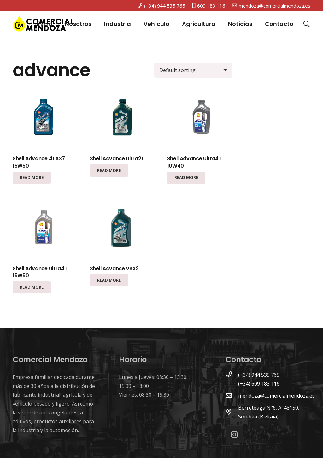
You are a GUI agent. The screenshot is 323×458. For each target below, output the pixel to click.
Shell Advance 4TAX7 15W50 (39, 162)
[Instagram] (234, 434)
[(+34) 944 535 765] (232, 374)
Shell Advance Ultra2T (117, 158)
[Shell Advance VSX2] (122, 228)
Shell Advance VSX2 (114, 268)
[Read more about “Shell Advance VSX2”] (109, 280)
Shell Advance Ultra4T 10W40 (194, 162)
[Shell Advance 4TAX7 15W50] (45, 118)
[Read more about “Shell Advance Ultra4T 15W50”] (32, 287)
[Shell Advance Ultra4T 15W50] (45, 228)
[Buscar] (307, 24)
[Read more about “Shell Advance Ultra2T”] (109, 170)
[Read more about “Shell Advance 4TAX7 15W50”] (32, 178)
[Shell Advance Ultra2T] (122, 118)
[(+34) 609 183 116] (232, 383)
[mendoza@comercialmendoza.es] (232, 395)
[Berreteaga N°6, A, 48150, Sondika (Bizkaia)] (232, 412)
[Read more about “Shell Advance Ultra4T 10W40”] (186, 178)
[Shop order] (193, 70)
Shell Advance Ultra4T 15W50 (40, 272)
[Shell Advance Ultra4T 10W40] (199, 118)
